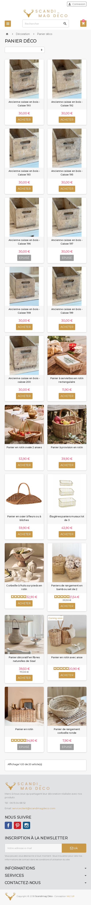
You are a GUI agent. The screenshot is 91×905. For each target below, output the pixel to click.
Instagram (26, 825)
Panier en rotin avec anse (66, 657)
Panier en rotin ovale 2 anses (24, 447)
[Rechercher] (45, 23)
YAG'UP (70, 896)
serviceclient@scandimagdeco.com (33, 808)
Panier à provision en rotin (67, 447)
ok (74, 848)
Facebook (8, 825)
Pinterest (17, 825)
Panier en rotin (24, 729)
